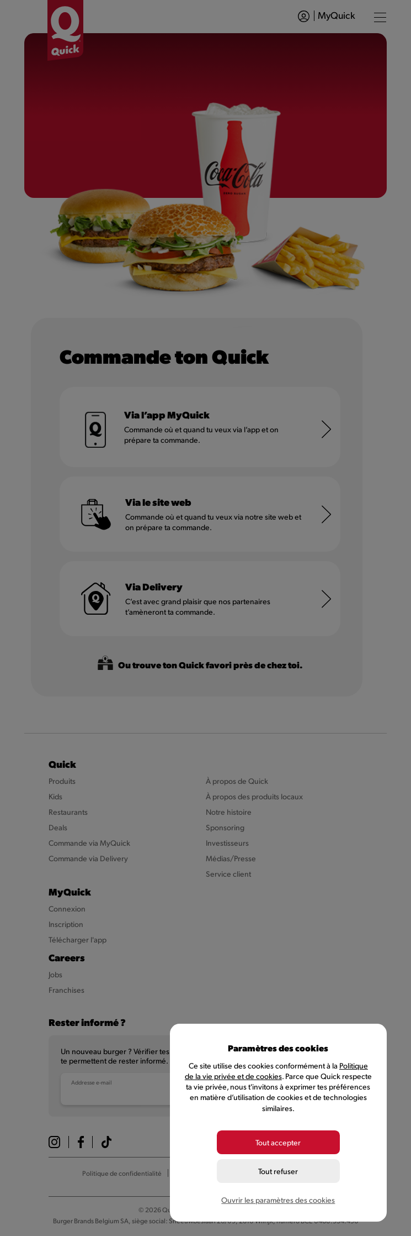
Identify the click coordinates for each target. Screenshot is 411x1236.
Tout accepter (278, 1142)
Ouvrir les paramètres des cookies (278, 1199)
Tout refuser (278, 1171)
